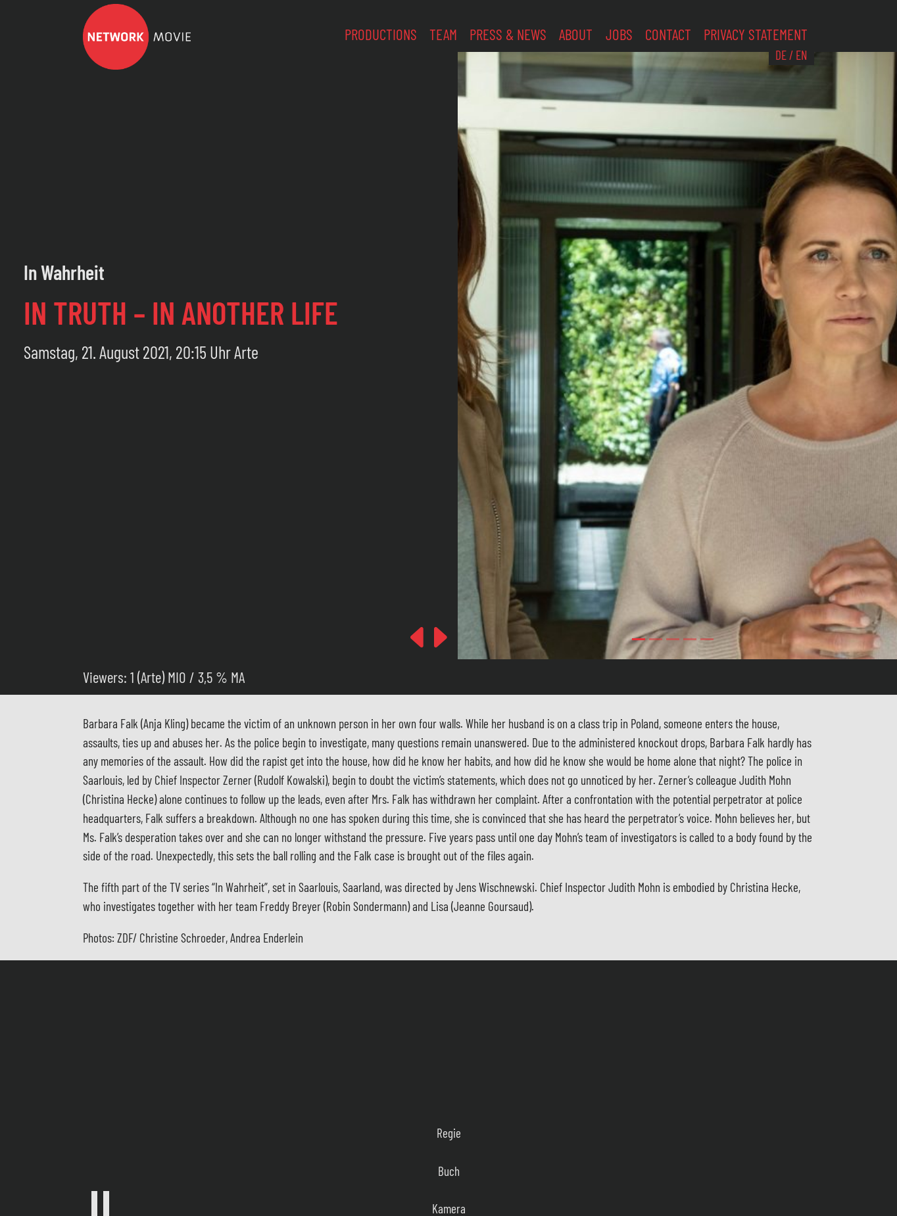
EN (801, 54)
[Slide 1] (655, 639)
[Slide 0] (638, 639)
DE (781, 54)
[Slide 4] (707, 639)
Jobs (619, 34)
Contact (668, 34)
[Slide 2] (672, 639)
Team (443, 34)
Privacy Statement (756, 34)
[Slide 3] (689, 639)
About (576, 34)
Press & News (508, 34)
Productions (381, 34)
